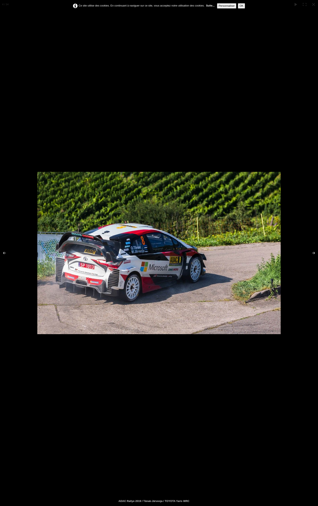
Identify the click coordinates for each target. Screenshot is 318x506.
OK (241, 5)
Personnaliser (227, 5)
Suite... (210, 5)
